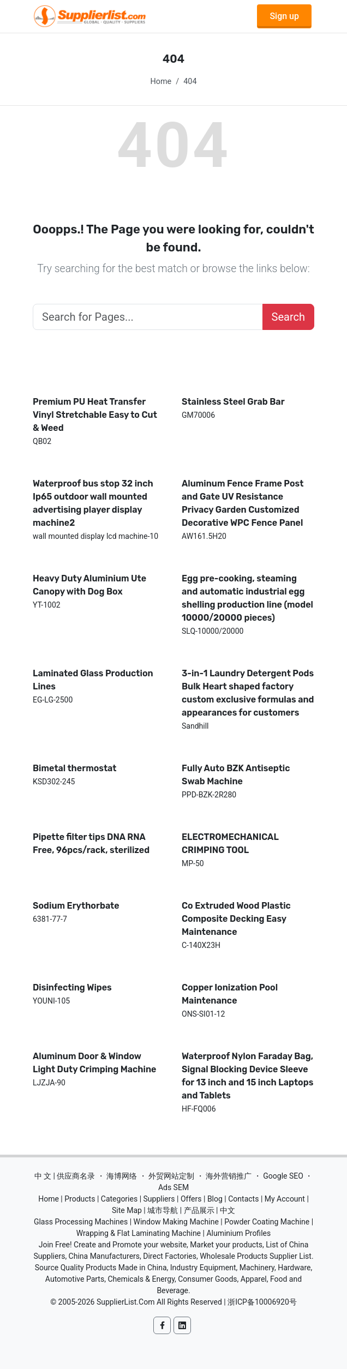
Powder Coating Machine (266, 1221)
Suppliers (159, 1198)
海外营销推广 (229, 1176)
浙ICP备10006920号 (262, 1302)
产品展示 (199, 1210)
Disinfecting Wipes (72, 987)
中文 (227, 1210)
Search (288, 316)
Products (79, 1198)
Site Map (127, 1210)
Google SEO (283, 1176)
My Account (285, 1198)
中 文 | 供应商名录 (64, 1176)
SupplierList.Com (126, 1302)
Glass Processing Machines (81, 1221)
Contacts (243, 1198)
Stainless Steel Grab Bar (233, 402)
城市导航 (162, 1210)
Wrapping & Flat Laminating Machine (138, 1233)
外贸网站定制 (171, 1176)
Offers (191, 1198)
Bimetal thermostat (75, 768)
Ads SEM (173, 1187)
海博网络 (121, 1176)
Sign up (284, 16)
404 (189, 81)
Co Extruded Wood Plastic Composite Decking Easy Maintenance (236, 918)
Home (161, 81)
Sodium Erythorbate (76, 905)
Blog (215, 1198)
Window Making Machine (176, 1221)
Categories (119, 1198)
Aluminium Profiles (238, 1233)
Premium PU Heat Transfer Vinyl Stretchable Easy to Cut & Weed (95, 415)
